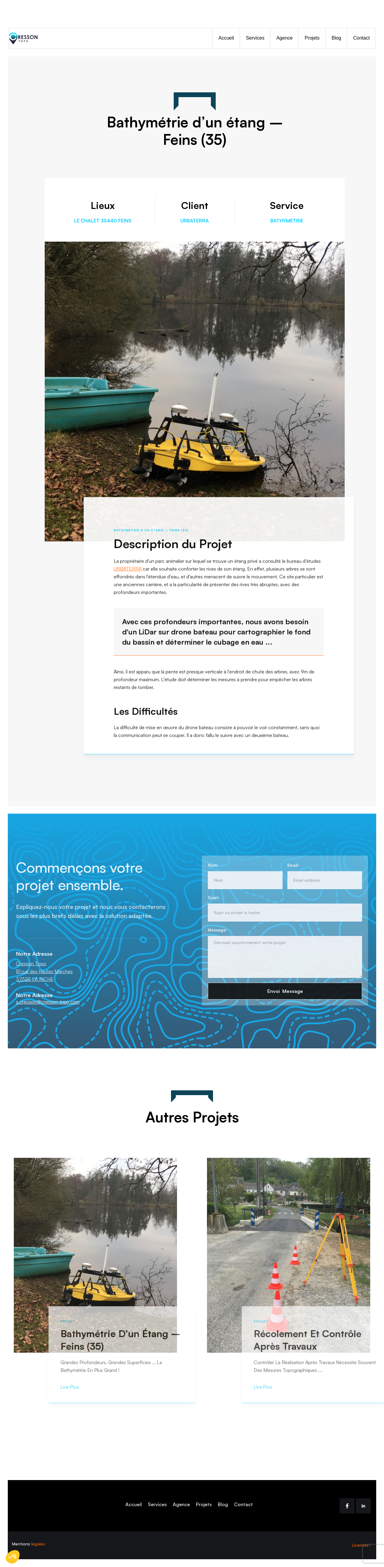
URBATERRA (128, 572)
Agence (284, 37)
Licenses (360, 1545)
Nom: (210, 865)
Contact (361, 37)
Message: (214, 929)
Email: (290, 865)
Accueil (226, 37)
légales (38, 1543)
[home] (26, 38)
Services (255, 37)
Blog (336, 37)
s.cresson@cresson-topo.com (50, 1002)
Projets (312, 37)
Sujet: (210, 897)
